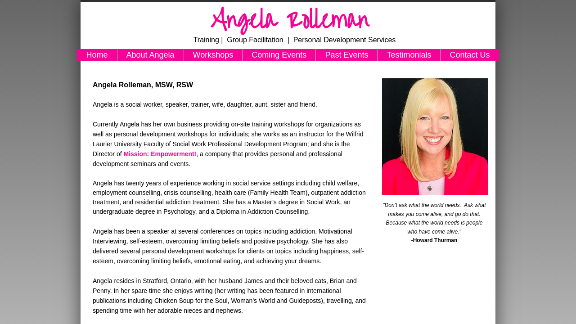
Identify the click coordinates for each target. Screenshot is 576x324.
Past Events (346, 54)
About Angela (150, 54)
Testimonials (409, 54)
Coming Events (279, 54)
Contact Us (470, 54)
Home (97, 54)
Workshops (213, 54)
